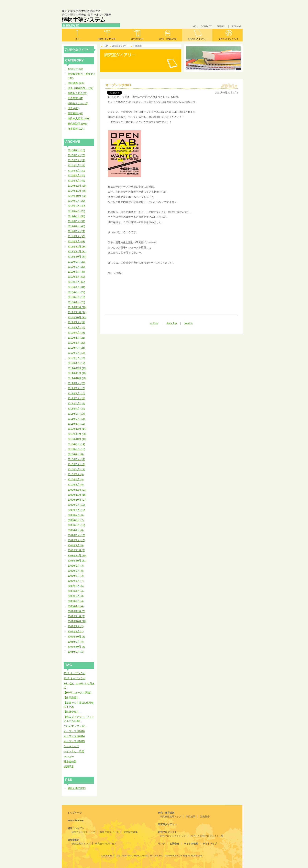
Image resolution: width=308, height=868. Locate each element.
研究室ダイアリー (197, 35)
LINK (193, 26)
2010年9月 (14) (76, 444)
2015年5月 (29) (76, 160)
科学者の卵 (70, 761)
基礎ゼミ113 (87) (77, 93)
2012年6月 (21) (76, 337)
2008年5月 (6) (76, 585)
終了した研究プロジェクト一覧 (207, 836)
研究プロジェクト (227, 35)
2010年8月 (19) (76, 449)
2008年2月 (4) (76, 601)
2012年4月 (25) (76, 347)
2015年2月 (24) (76, 175)
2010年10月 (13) (77, 439)
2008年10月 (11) (77, 560)
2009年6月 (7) (76, 520)
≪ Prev (154, 323)
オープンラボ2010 (74, 731)
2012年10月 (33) (77, 317)
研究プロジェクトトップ (173, 836)
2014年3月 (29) (76, 231)
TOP (105, 46)
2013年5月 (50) (76, 281)
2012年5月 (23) (76, 342)
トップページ (75, 812)
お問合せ (174, 843)
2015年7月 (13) (76, 150)
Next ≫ (188, 323)
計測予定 (69, 766)
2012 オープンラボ (74, 678)
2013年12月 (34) (77, 246)
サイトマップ (210, 843)
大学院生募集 (131, 832)
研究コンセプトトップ (83, 832)
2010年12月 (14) (77, 428)
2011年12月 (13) (77, 368)
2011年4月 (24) (76, 408)
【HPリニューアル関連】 (78, 692)
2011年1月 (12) (76, 423)
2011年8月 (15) (76, 388)
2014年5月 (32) (76, 221)
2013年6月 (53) (76, 276)
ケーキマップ (71, 746)
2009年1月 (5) (76, 545)
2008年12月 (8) (76, 550)
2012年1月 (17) (76, 363)
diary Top (172, 323)
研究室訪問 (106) (77, 123)
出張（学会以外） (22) (80, 88)
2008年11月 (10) (77, 555)
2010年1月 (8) (76, 484)
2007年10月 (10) (77, 621)
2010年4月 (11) (76, 469)
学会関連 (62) (75, 98)
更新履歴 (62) (75, 113)
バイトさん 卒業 (74, 751)
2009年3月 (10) (76, 535)
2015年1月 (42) (76, 180)
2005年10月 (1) (76, 646)
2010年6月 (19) (76, 459)
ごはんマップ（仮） (75, 726)
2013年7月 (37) (76, 271)
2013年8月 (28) (76, 266)
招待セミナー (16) (78, 103)
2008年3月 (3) (76, 595)
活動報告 (205, 816)
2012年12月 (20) (77, 307)
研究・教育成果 (167, 35)
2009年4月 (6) (76, 530)
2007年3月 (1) (76, 631)
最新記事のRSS (77, 788)
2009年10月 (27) (77, 499)
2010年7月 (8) (76, 454)
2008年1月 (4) (76, 606)
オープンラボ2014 (74, 736)
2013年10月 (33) (77, 256)
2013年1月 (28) (76, 302)
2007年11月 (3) (76, 616)
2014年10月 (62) (77, 195)
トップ (77, 35)
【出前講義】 (71, 697)
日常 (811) (73, 108)
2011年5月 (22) (76, 403)
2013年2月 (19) (76, 297)
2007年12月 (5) (76, 611)
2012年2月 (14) (76, 357)
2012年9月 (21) (76, 322)
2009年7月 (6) (76, 515)
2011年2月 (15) (76, 418)
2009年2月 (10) (76, 540)
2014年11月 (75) (77, 190)
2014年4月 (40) (76, 226)
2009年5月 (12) (76, 525)
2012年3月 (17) (76, 352)
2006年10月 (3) (76, 636)
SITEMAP (236, 26)
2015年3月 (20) (76, 170)
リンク (161, 843)
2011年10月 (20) (77, 378)
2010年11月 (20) (77, 433)
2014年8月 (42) (76, 205)
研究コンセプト (107, 35)
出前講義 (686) (76, 82)
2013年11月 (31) (77, 251)
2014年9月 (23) (76, 200)
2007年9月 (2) (76, 626)
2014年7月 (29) (76, 211)
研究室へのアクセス (105, 843)
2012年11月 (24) (77, 312)
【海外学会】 (73, 711)
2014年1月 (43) (76, 241)
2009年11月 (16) (77, 494)
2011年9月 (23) (76, 383)
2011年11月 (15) (77, 373)
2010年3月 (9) (76, 474)
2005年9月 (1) (76, 651)
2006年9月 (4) (76, 641)
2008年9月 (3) (76, 565)
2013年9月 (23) (76, 261)
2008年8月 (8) (76, 570)
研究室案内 (137, 35)
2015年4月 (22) (76, 165)
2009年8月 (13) (76, 509)
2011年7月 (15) (76, 393)
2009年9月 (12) (76, 504)
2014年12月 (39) (77, 185)
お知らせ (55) (75, 68)
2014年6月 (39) (76, 216)
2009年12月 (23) (77, 489)
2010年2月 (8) (76, 479)
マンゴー (69, 756)
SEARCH (221, 26)
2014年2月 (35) (76, 236)
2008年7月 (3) (76, 575)
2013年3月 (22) (76, 292)
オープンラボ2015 (74, 741)
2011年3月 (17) (76, 413)
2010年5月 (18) (76, 464)
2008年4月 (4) (76, 591)
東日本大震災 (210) (79, 118)
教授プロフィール (109, 832)
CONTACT (206, 26)
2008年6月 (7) (76, 580)
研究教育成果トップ (170, 816)
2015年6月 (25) (76, 155)
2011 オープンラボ (74, 673)
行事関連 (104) (76, 128)
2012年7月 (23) (76, 332)
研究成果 (190, 816)
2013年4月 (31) (76, 287)
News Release (75, 820)
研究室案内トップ (81, 843)
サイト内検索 (191, 843)
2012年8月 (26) (76, 327)
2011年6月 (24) (76, 398)
